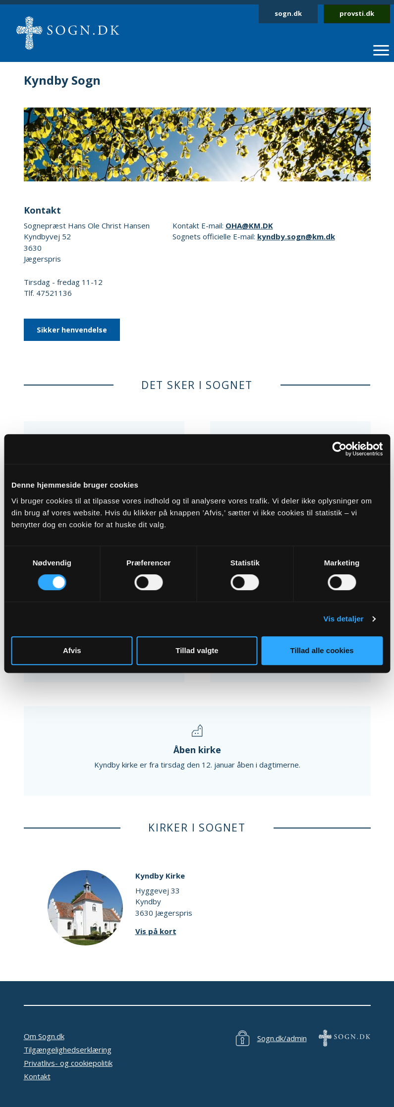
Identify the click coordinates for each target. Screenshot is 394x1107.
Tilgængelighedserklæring (68, 1049)
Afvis (72, 650)
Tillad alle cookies (322, 650)
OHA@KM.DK (249, 225)
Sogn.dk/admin (282, 1038)
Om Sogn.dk (44, 1036)
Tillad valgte (196, 650)
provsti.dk (356, 13)
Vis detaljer (344, 618)
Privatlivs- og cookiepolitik (68, 1063)
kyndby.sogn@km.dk (296, 236)
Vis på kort (155, 931)
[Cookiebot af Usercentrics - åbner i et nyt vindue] (339, 449)
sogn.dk (288, 13)
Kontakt (37, 1076)
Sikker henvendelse (72, 329)
